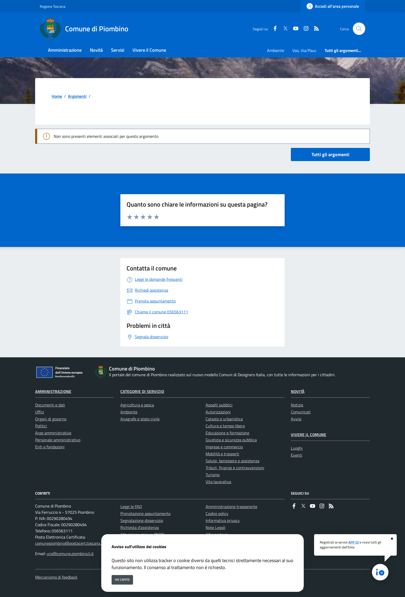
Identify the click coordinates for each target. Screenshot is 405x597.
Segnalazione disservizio (141, 520)
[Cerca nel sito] (359, 28)
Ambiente (275, 50)
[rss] (314, 28)
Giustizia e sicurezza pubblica (231, 440)
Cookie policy (217, 513)
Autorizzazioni (218, 412)
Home (57, 96)
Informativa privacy (223, 520)
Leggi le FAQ (131, 506)
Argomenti (77, 96)
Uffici (39, 412)
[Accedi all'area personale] (332, 6)
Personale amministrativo (57, 440)
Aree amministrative (53, 433)
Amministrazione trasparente (231, 506)
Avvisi (296, 419)
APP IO (353, 542)
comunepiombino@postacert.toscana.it (69, 543)
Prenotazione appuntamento (145, 513)
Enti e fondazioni (50, 447)
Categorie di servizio (142, 391)
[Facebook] (273, 28)
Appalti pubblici (219, 405)
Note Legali (215, 527)
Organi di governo (50, 419)
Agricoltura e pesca (137, 405)
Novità (298, 391)
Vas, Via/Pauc (304, 50)
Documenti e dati (50, 405)
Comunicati (301, 412)
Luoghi (297, 448)
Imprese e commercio (224, 447)
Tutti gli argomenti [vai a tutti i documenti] (330, 154)
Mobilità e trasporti (222, 454)
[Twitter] (283, 28)
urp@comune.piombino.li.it (70, 553)
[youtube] (294, 28)
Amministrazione (53, 391)
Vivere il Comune (308, 435)
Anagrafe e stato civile (140, 419)
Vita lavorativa (218, 482)
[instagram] (304, 28)
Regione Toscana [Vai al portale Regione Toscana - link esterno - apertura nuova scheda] (52, 6)
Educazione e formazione (227, 433)
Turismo (213, 475)
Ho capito (122, 579)
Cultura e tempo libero (225, 426)
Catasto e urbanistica (224, 419)
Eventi (296, 455)
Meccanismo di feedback (56, 577)
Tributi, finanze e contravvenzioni (235, 468)
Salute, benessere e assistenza (232, 461)
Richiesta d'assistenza (139, 527)
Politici (41, 426)
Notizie (297, 405)
